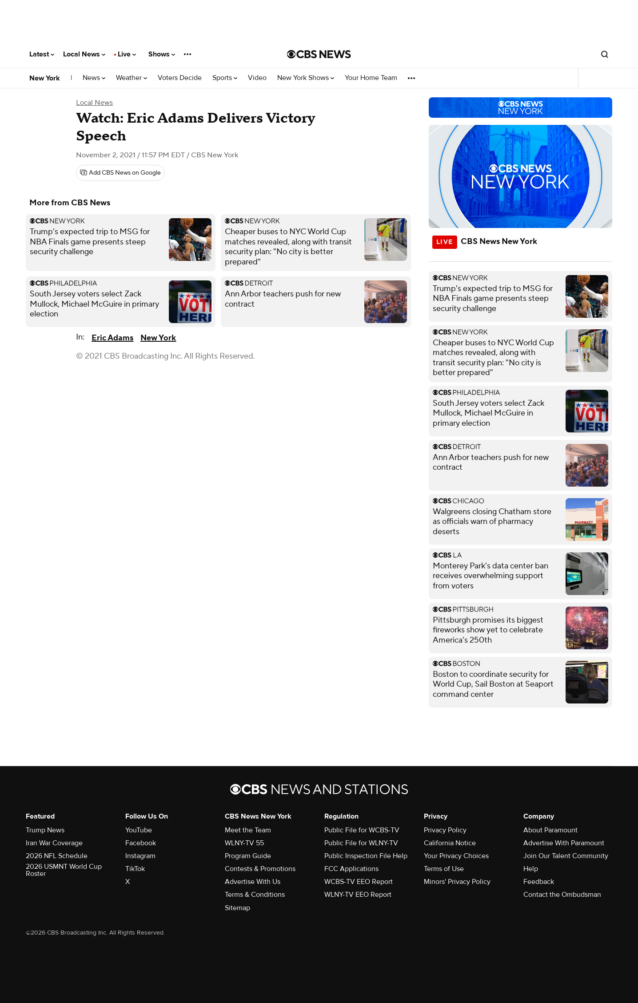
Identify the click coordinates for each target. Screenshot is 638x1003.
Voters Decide (180, 78)
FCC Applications (351, 868)
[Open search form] (605, 54)
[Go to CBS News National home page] (319, 54)
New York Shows (305, 78)
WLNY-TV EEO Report (357, 894)
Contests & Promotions (260, 868)
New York (44, 78)
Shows (161, 54)
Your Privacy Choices (456, 855)
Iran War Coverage (54, 843)
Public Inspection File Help (365, 855)
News (94, 78)
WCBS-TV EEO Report (358, 881)
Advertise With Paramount (563, 843)
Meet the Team (248, 830)
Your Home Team (371, 78)
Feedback (538, 881)
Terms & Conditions (255, 894)
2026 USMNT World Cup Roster (64, 870)
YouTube (138, 830)
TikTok (135, 868)
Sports (224, 78)
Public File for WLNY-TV (361, 843)
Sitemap (237, 907)
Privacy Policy (445, 830)
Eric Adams (112, 338)
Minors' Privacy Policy (457, 881)
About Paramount (550, 830)
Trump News (45, 830)
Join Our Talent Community (565, 855)
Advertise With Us (252, 881)
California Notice (450, 843)
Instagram (140, 855)
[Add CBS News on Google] (120, 173)
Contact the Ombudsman (562, 894)
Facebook (140, 843)
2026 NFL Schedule (57, 855)
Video (257, 78)
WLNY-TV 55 (244, 843)
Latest (41, 54)
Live (127, 54)
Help (530, 868)
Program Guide (248, 855)
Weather (131, 78)
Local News (84, 54)
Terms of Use (444, 868)
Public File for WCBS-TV (361, 830)
